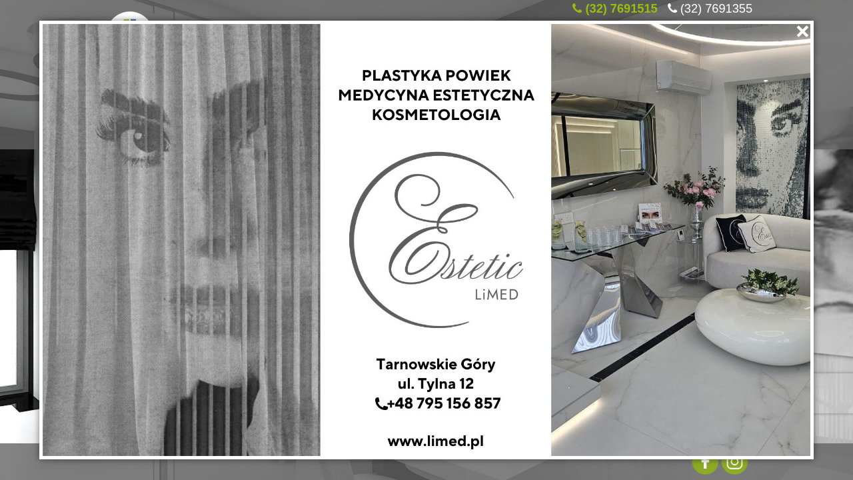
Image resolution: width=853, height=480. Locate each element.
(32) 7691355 (716, 7)
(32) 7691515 (621, 7)
